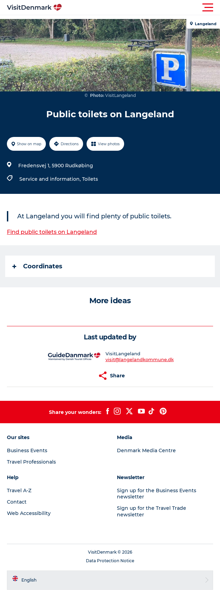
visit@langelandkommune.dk (140, 359)
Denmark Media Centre (146, 450)
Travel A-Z (19, 490)
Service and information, (50, 179)
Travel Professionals (31, 462)
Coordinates (37, 266)
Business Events (27, 450)
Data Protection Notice (110, 560)
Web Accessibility (29, 513)
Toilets (90, 179)
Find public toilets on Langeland (52, 232)
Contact (17, 502)
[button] (141, 7)
